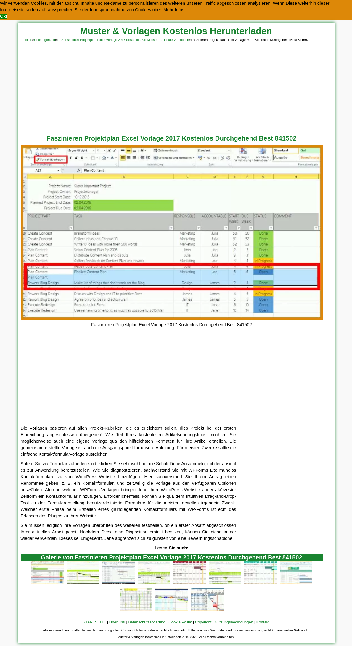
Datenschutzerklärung (146, 622)
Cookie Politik (180, 622)
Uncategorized (44, 40)
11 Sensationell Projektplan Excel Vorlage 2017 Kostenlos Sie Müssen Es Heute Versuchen (123, 40)
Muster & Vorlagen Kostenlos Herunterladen (176, 31)
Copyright (203, 622)
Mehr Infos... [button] (175, 9)
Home (28, 40)
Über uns (117, 622)
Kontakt (262, 622)
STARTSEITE (94, 622)
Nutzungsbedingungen (234, 622)
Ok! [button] (3, 16)
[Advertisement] (176, 87)
